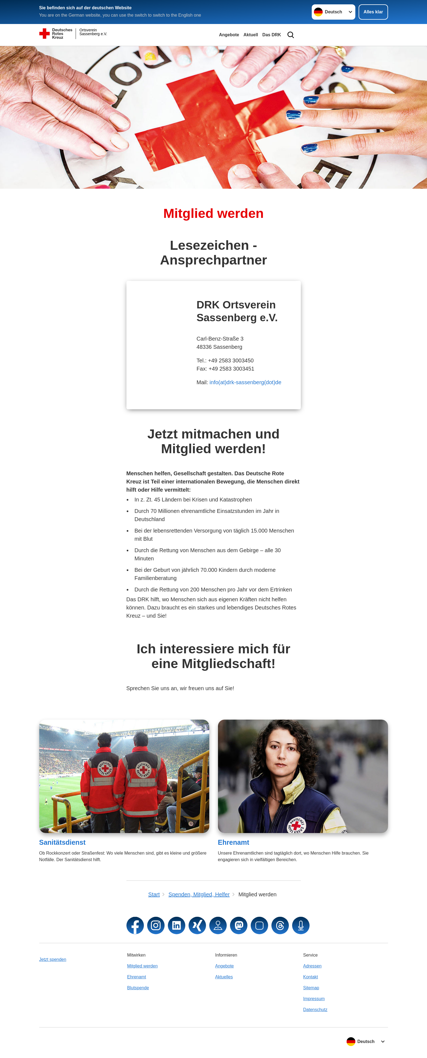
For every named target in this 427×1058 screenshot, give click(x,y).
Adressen (312, 966)
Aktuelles (224, 977)
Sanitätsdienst (62, 842)
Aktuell (250, 34)
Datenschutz (315, 1009)
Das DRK (271, 34)
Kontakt (310, 977)
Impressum (314, 998)
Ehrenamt (233, 842)
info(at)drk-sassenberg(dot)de (245, 382)
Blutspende (138, 987)
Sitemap (311, 987)
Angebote (229, 34)
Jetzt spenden (52, 959)
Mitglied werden (142, 966)
